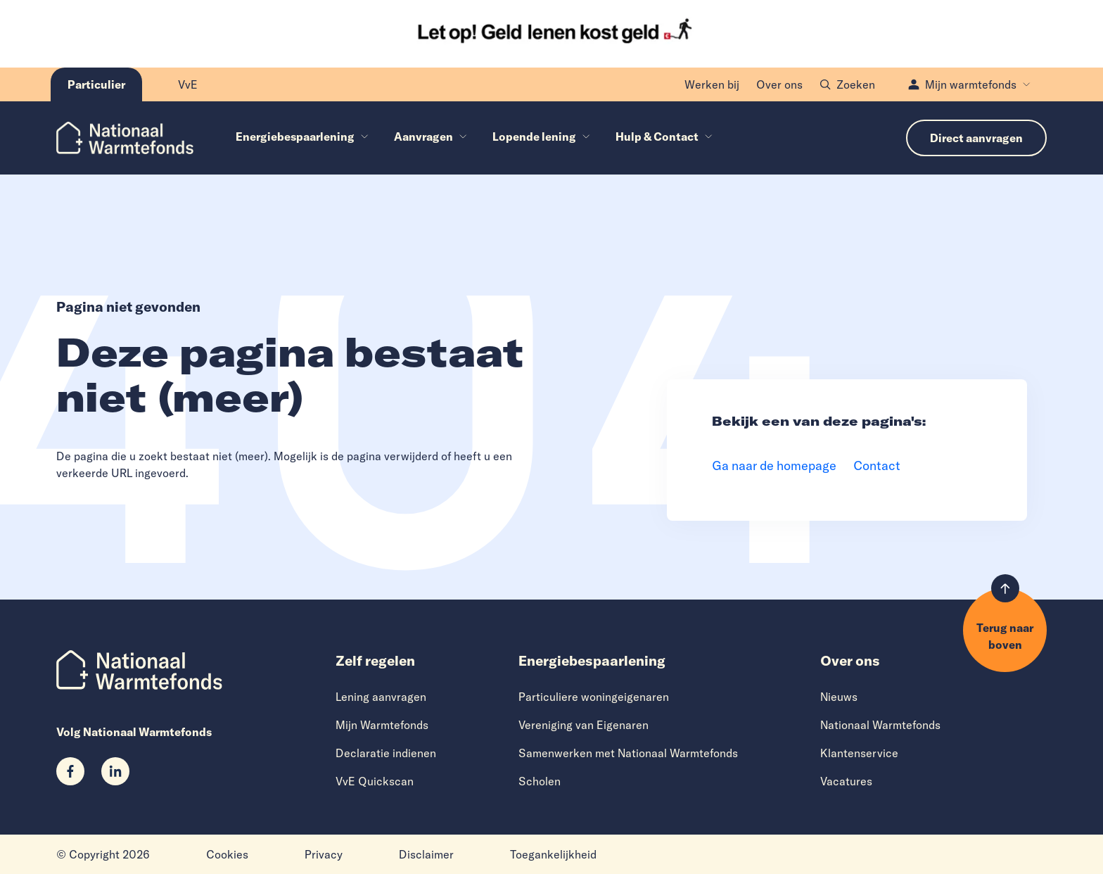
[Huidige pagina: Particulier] (96, 84)
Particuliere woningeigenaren (593, 697)
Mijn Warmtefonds (382, 725)
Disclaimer (426, 854)
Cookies (227, 854)
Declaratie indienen (386, 753)
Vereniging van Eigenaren (583, 725)
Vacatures (846, 781)
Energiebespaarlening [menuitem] (302, 136)
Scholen (539, 781)
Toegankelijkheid (553, 854)
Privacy (324, 854)
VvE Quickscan (375, 781)
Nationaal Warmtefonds (880, 725)
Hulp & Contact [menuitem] (664, 136)
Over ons (779, 84)
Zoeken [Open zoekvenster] (847, 84)
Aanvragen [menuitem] (430, 136)
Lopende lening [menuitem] (541, 136)
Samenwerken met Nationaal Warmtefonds (628, 753)
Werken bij (711, 84)
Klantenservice (859, 753)
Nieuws (838, 697)
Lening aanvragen (381, 697)
